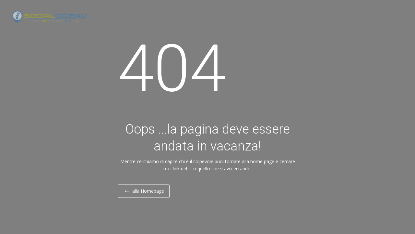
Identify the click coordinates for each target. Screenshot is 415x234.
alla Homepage (150, 191)
